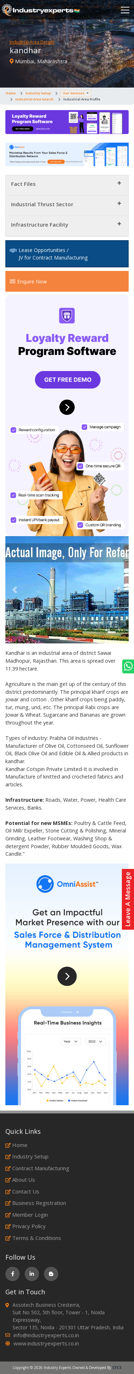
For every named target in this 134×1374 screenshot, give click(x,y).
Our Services (74, 93)
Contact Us (22, 1191)
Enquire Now (28, 281)
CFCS (116, 1367)
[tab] (67, 185)
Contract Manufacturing (37, 1168)
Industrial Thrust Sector (42, 204)
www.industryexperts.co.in (46, 1343)
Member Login (26, 1214)
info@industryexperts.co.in (46, 1335)
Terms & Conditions (33, 1237)
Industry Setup (38, 93)
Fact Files (23, 183)
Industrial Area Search (34, 99)
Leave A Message (127, 899)
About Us (20, 1179)
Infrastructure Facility (39, 224)
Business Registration (35, 1202)
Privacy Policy (25, 1226)
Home (11, 93)
